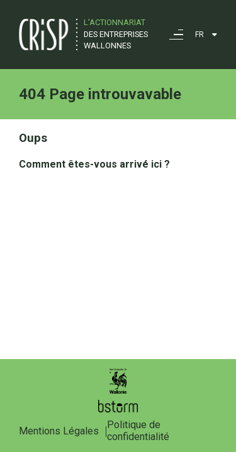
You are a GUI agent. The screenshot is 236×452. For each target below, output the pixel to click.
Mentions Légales (59, 431)
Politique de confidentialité (138, 431)
